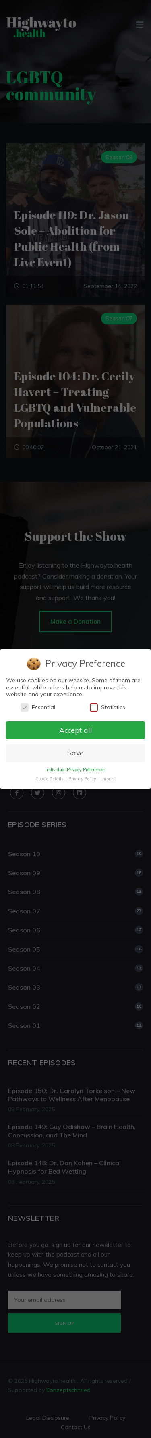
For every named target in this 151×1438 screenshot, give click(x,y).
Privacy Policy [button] (82, 779)
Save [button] (75, 753)
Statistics (107, 707)
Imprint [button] (108, 779)
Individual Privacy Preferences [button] (76, 770)
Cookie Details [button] (49, 779)
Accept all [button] (75, 729)
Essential (38, 707)
